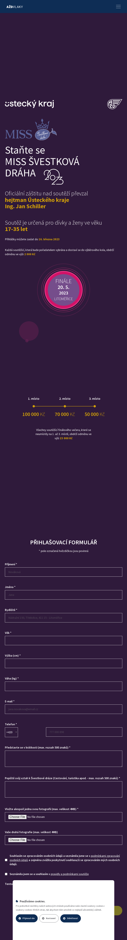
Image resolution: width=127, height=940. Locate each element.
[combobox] (11, 732)
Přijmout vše (27, 918)
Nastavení (49, 918)
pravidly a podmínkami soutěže (70, 874)
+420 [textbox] (9, 732)
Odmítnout (70, 918)
